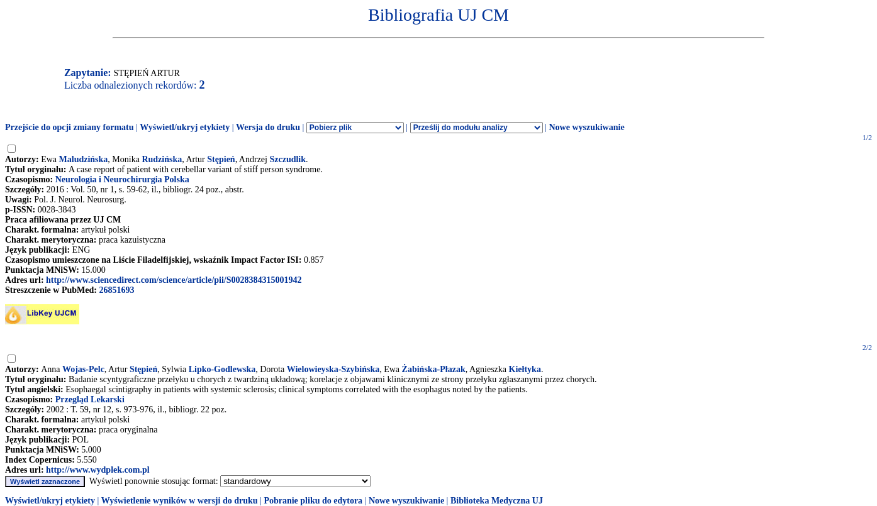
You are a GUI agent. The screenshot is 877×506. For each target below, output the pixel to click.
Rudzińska (162, 159)
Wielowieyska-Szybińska (333, 369)
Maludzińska (83, 159)
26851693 (116, 290)
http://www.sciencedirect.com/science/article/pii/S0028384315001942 (173, 280)
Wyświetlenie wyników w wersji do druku (179, 500)
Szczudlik (287, 159)
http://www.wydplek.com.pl (98, 470)
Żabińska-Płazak (434, 369)
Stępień (221, 159)
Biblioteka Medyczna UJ (496, 500)
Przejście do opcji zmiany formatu (69, 127)
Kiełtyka (525, 369)
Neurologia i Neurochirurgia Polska (122, 179)
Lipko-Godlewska (222, 369)
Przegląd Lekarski (90, 399)
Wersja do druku (268, 127)
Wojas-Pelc (83, 369)
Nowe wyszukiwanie (586, 127)
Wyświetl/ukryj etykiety (185, 127)
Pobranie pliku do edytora (313, 500)
